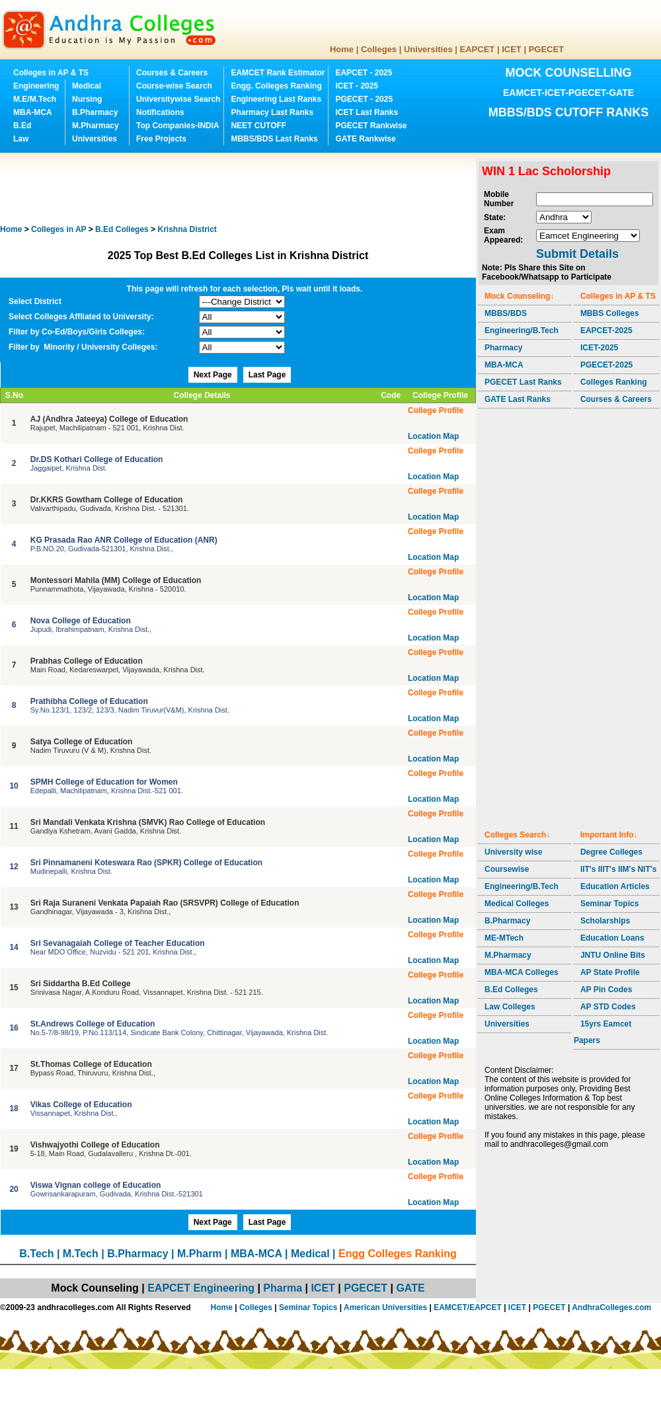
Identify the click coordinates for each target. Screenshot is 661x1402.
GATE (410, 1288)
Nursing (87, 99)
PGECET (546, 49)
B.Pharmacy (95, 112)
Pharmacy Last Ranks (272, 112)
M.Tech (80, 1253)
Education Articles (615, 886)
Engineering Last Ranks (276, 99)
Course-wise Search (174, 86)
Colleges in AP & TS (51, 72)
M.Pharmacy (95, 125)
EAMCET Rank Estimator (278, 72)
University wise (513, 852)
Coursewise (507, 869)
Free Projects (161, 138)
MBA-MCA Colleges (522, 972)
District (186, 229)
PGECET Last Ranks (523, 382)
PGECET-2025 (606, 365)
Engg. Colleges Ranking (276, 86)
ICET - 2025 (356, 86)
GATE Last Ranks (518, 399)
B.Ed (22, 125)
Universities (428, 49)
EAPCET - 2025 (363, 72)
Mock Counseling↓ (519, 296)
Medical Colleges (517, 903)
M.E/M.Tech (34, 99)
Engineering (36, 86)
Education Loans (612, 938)
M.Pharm (199, 1253)
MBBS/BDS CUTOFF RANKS (568, 112)
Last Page (267, 374)
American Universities (385, 1307)
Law (20, 138)
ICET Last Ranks (366, 112)
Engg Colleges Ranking (397, 1253)
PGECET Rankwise (371, 125)
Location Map (433, 436)
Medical (86, 86)
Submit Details (577, 253)
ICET (512, 49)
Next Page (213, 374)
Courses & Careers (172, 72)
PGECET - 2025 (364, 99)
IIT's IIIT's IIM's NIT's (618, 869)
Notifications (160, 112)
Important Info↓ (609, 834)
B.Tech (36, 1253)
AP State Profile (610, 972)
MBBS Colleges (609, 313)
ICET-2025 (599, 347)
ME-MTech (504, 938)
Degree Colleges (611, 852)
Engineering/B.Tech (522, 330)
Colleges (379, 49)
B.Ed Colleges (511, 989)
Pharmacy (503, 347)
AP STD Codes (608, 1006)
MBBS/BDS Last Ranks (274, 138)
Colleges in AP (58, 229)
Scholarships (605, 920)
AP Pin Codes (606, 989)
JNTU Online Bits (612, 955)
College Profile (435, 410)
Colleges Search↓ (517, 834)
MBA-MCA (32, 112)
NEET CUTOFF (258, 125)
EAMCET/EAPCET (468, 1307)
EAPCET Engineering (200, 1288)
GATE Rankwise (365, 138)
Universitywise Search (178, 99)
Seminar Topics (609, 903)
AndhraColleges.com (611, 1307)
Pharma (282, 1288)
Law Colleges (510, 1006)
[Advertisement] (240, 188)
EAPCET (477, 49)
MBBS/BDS (506, 313)
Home (342, 49)
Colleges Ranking (613, 382)
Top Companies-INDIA (177, 125)
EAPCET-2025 (606, 330)
